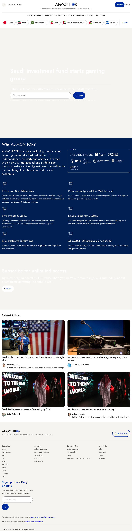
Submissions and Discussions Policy (79, 458)
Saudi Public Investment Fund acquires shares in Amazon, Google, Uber (33, 359)
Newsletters (11, 4)
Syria (3, 476)
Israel (3, 461)
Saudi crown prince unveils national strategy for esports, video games (97, 359)
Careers (102, 458)
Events (19, 4)
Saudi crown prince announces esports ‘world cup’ (91, 409)
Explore (90, 15)
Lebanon (5, 473)
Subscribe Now (121, 433)
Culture (48, 15)
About (101, 449)
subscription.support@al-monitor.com (42, 517)
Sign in (127, 5)
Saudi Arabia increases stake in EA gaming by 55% (26, 409)
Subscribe (119, 5)
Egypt (4, 467)
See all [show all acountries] (125, 22)
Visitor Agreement (73, 449)
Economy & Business (76, 15)
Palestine (5, 464)
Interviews (100, 15)
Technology (60, 15)
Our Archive (38, 461)
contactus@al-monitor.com (34, 521)
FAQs (69, 455)
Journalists (102, 452)
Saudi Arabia (6, 452)
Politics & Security (34, 15)
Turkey (4, 449)
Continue (7, 288)
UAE (3, 458)
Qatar (4, 470)
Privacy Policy (72, 452)
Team (101, 455)
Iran (3, 455)
